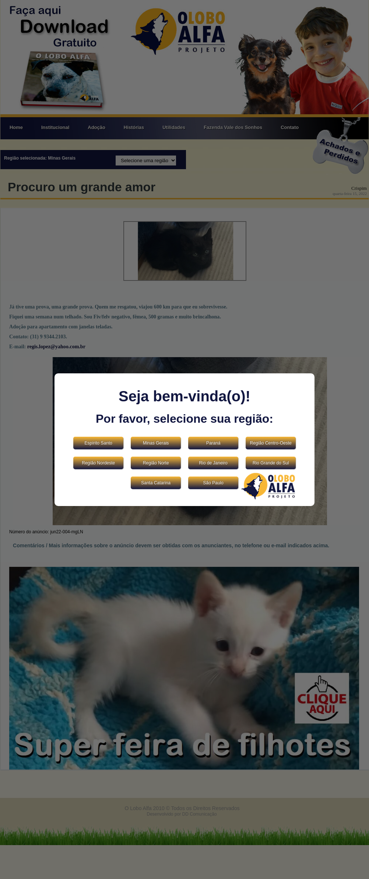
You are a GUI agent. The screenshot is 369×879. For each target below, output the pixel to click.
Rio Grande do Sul (271, 462)
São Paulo (213, 482)
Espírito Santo (98, 443)
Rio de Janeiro (213, 462)
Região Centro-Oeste (270, 443)
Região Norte (156, 462)
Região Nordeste (98, 462)
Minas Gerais (156, 443)
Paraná (213, 443)
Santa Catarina (156, 482)
